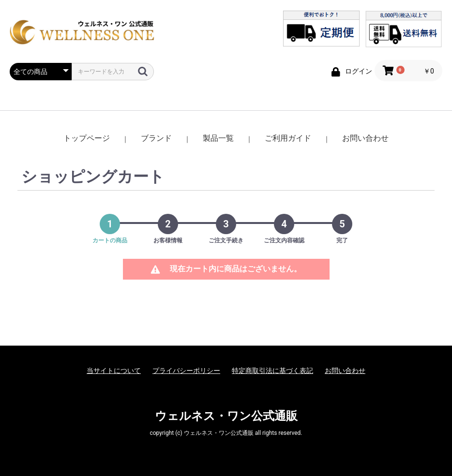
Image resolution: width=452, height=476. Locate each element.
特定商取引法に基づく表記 (272, 370)
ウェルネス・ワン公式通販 (226, 416)
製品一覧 (218, 138)
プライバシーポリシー (186, 370)
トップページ (86, 138)
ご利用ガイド (288, 138)
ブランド (156, 138)
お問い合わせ (365, 138)
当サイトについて (114, 370)
